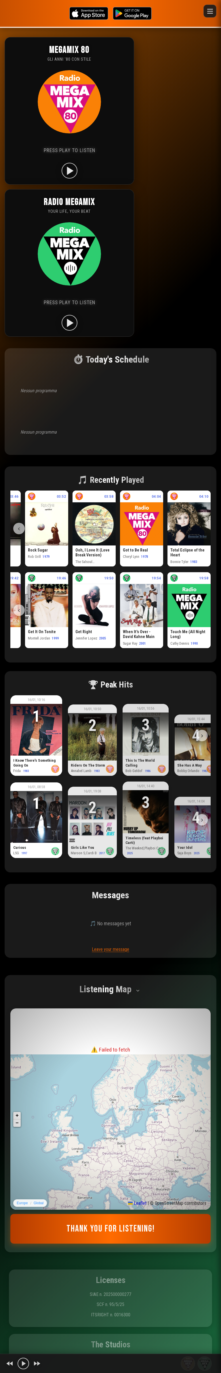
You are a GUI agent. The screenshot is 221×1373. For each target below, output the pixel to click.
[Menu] (209, 11)
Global (39, 1203)
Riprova (110, 1064)
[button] (17, 1115)
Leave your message (110, 949)
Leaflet (137, 1203)
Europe (22, 1203)
